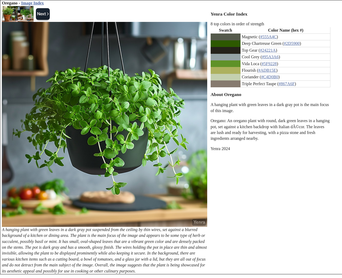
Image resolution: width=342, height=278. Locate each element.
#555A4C (268, 37)
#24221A (268, 50)
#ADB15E (267, 70)
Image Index (32, 3)
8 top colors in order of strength (237, 24)
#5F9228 (269, 63)
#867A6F (286, 84)
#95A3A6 (270, 57)
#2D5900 (292, 43)
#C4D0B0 (269, 77)
